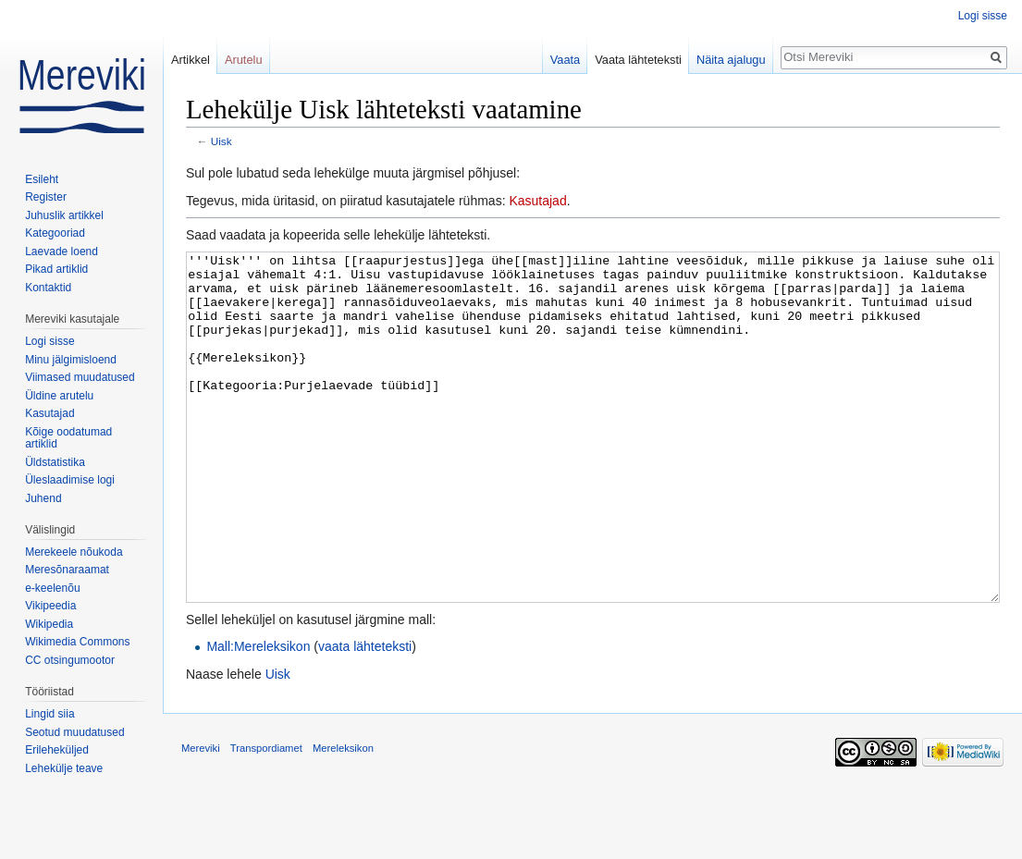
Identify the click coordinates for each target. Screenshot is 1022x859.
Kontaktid (48, 287)
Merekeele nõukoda (73, 552)
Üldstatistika (55, 462)
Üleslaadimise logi (70, 479)
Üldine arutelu (59, 395)
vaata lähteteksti (365, 715)
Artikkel (190, 60)
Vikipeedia (50, 605)
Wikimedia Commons (77, 641)
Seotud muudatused (74, 732)
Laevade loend (61, 251)
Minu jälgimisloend (71, 359)
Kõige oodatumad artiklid (68, 438)
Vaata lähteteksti (638, 60)
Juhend (43, 498)
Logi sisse (982, 15)
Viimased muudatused (80, 377)
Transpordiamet (266, 817)
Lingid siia (49, 713)
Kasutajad (537, 200)
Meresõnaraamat (67, 569)
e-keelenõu (52, 588)
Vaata (565, 60)
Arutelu (244, 60)
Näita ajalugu (731, 60)
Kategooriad (55, 233)
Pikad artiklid (56, 269)
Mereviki (200, 817)
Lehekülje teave (64, 768)
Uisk (221, 141)
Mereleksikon (343, 817)
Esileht (41, 179)
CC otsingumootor (70, 660)
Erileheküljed (57, 749)
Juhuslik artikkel (64, 215)
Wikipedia (49, 624)
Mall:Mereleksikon (258, 715)
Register (46, 196)
